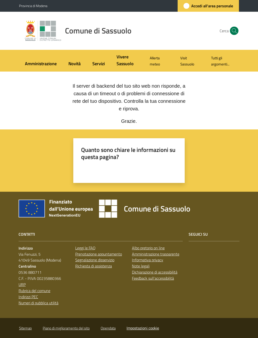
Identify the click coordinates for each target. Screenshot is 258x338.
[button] (233, 31)
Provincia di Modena (33, 5)
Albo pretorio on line (148, 248)
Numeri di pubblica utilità (38, 303)
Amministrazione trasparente (155, 254)
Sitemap (25, 328)
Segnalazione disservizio (94, 260)
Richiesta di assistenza (93, 266)
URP (22, 284)
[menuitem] (41, 64)
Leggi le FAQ (85, 248)
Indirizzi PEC (28, 297)
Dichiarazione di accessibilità (154, 272)
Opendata (108, 328)
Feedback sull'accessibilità (153, 278)
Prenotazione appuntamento (98, 254)
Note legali (141, 266)
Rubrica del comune (34, 291)
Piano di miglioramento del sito (66, 328)
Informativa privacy (147, 260)
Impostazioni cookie (143, 328)
